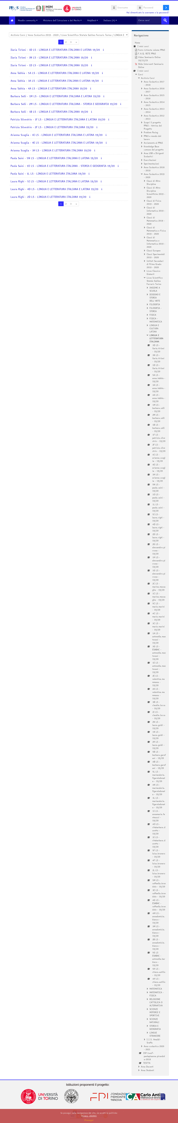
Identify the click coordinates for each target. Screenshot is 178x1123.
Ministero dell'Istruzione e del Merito (65, 20)
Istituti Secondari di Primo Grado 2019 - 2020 (155, 264)
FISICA (152, 314)
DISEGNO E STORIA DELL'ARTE (154, 297)
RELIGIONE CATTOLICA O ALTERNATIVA (156, 1002)
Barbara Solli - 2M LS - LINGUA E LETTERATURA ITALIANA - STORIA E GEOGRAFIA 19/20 (64, 104)
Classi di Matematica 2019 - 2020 (156, 220)
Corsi (140, 74)
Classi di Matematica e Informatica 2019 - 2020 (156, 242)
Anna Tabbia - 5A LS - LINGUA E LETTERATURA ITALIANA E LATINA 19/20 (55, 73)
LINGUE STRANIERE (154, 1034)
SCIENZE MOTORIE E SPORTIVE (154, 1012)
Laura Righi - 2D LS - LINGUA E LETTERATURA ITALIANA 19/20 (48, 197)
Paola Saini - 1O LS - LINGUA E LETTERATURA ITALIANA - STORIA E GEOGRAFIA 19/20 (63, 166)
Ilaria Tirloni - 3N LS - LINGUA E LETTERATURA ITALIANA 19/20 (49, 57)
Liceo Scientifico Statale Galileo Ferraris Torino (155, 280)
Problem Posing (151, 132)
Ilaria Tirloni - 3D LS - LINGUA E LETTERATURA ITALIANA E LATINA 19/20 (55, 49)
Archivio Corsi (148, 77)
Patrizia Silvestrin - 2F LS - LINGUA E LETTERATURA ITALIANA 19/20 (52, 127)
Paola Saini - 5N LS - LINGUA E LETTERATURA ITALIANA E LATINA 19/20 (54, 158)
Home (137, 42)
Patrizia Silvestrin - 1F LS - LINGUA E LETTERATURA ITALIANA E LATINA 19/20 (58, 119)
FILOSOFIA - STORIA (155, 309)
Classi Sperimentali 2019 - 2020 (156, 255)
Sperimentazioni (151, 163)
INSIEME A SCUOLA (154, 289)
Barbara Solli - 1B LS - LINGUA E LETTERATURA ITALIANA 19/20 (49, 111)
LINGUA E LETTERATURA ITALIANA (156, 338)
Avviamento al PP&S (153, 142)
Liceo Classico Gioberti (153, 272)
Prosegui (89, 1120)
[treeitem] (150, 556)
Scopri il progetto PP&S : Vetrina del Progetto (153, 125)
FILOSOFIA (154, 304)
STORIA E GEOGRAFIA (155, 1027)
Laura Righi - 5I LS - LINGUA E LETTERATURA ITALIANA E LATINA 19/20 (54, 181)
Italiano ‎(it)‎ (112, 20)
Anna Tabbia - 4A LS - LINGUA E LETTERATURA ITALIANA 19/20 (49, 88)
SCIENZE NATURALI (154, 1020)
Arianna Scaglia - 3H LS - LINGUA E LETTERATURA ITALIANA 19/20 (51, 150)
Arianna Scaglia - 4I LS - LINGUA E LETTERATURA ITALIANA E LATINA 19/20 (57, 135)
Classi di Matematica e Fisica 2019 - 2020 (156, 230)
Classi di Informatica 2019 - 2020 (156, 210)
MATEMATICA (155, 988)
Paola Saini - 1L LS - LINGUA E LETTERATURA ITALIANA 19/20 (48, 173)
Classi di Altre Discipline (153, 182)
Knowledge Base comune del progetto (154, 148)
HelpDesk (95, 20)
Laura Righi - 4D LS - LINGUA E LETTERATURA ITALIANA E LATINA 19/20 (54, 189)
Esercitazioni (150, 159)
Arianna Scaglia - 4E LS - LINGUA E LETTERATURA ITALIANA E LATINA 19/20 (57, 142)
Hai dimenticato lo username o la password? (147, 12)
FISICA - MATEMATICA (155, 320)
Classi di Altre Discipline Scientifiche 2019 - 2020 (156, 192)
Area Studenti (147, 1070)
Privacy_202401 (89, 1115)
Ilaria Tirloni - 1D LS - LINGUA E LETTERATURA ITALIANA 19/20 (49, 65)
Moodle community (30, 20)
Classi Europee (154, 250)
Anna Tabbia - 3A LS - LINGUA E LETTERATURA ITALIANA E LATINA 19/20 (55, 80)
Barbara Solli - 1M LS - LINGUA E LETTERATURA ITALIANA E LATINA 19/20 (55, 96)
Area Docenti (147, 1066)
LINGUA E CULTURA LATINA (154, 328)
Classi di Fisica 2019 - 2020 (154, 202)
